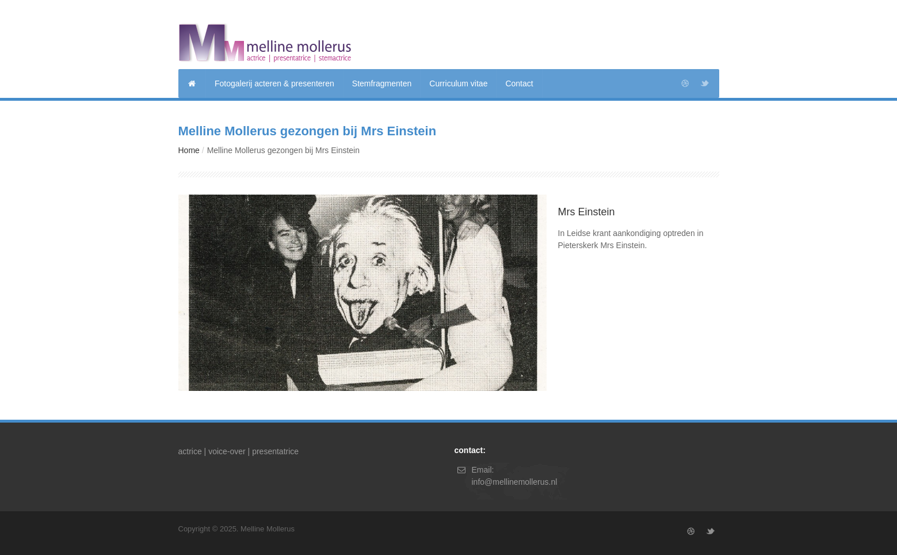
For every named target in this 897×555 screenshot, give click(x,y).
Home (189, 150)
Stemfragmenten (382, 83)
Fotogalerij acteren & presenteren (274, 83)
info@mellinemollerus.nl (515, 481)
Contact (519, 83)
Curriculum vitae (458, 83)
